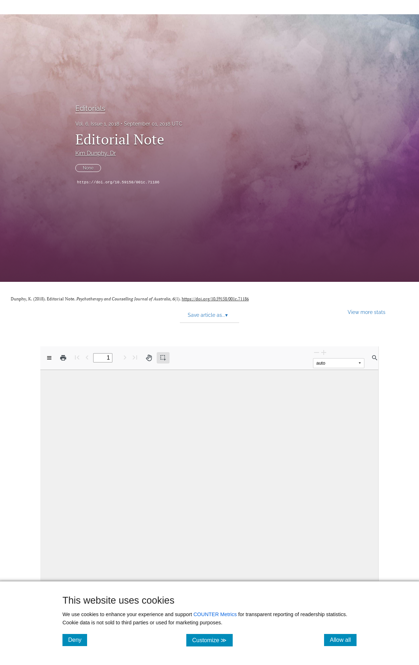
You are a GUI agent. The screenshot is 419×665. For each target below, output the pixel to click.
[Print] (63, 358)
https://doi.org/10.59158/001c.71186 (118, 182)
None (88, 168)
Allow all (343, 639)
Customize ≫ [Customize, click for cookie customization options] (212, 639)
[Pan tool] (148, 358)
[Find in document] (374, 358)
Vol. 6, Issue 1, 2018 (97, 124)
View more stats (366, 312)
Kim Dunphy (95, 153)
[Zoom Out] (316, 352)
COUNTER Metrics (215, 614)
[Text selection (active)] (163, 358)
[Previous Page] (87, 357)
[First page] (77, 357)
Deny (77, 639)
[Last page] (135, 357)
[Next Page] (125, 357)
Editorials (90, 108)
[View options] (49, 357)
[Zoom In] (323, 352)
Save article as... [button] (208, 315)
